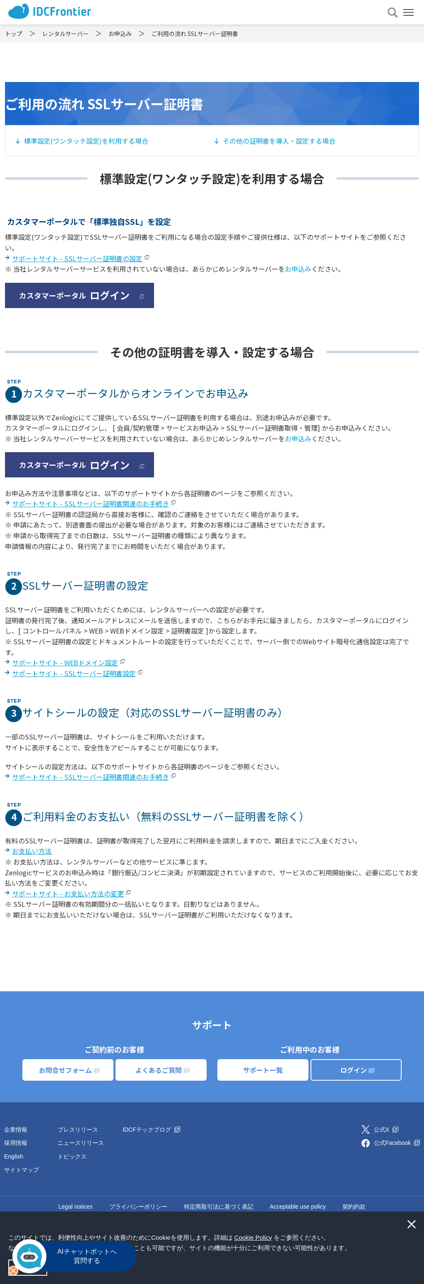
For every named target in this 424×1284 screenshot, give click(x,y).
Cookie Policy (253, 1237)
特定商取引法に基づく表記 (218, 1206)
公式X (386, 1129)
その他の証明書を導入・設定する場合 (279, 141)
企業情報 (15, 1129)
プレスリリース (78, 1129)
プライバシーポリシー (138, 1206)
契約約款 (354, 1206)
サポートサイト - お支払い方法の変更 (68, 894)
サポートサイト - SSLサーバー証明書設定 (74, 673)
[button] (353, 1249)
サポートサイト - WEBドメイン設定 (65, 662)
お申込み (298, 269)
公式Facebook (397, 1142)
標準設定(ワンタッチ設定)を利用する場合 (86, 141)
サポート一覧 (263, 1070)
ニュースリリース (81, 1142)
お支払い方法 (32, 851)
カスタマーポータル (81, 295)
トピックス (72, 1156)
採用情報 (15, 1142)
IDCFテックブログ (151, 1129)
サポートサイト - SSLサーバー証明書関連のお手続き (90, 503)
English (13, 1156)
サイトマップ (21, 1169)
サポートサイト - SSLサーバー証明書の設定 (77, 258)
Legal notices (75, 1206)
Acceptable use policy (298, 1206)
